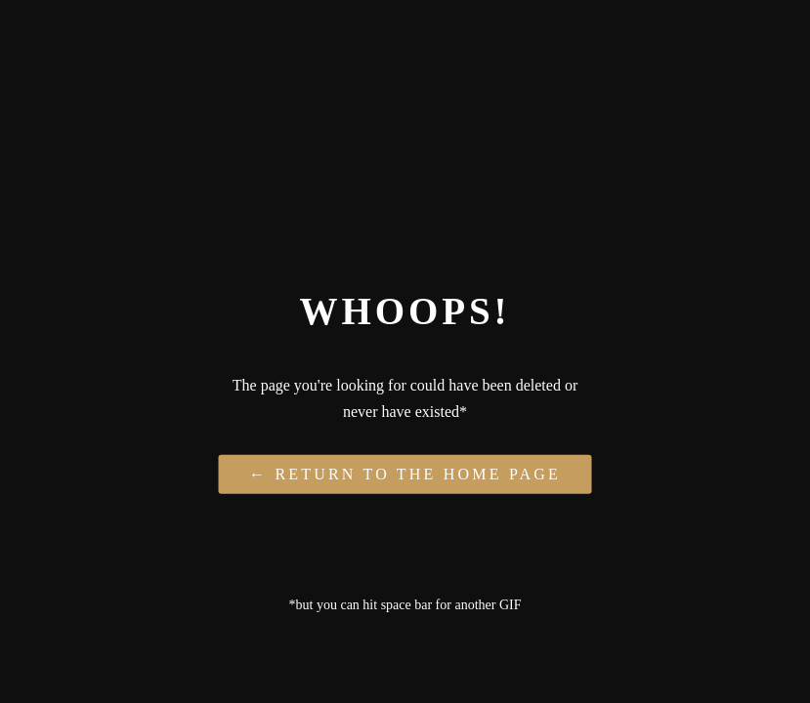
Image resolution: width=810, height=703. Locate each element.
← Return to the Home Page (405, 473)
